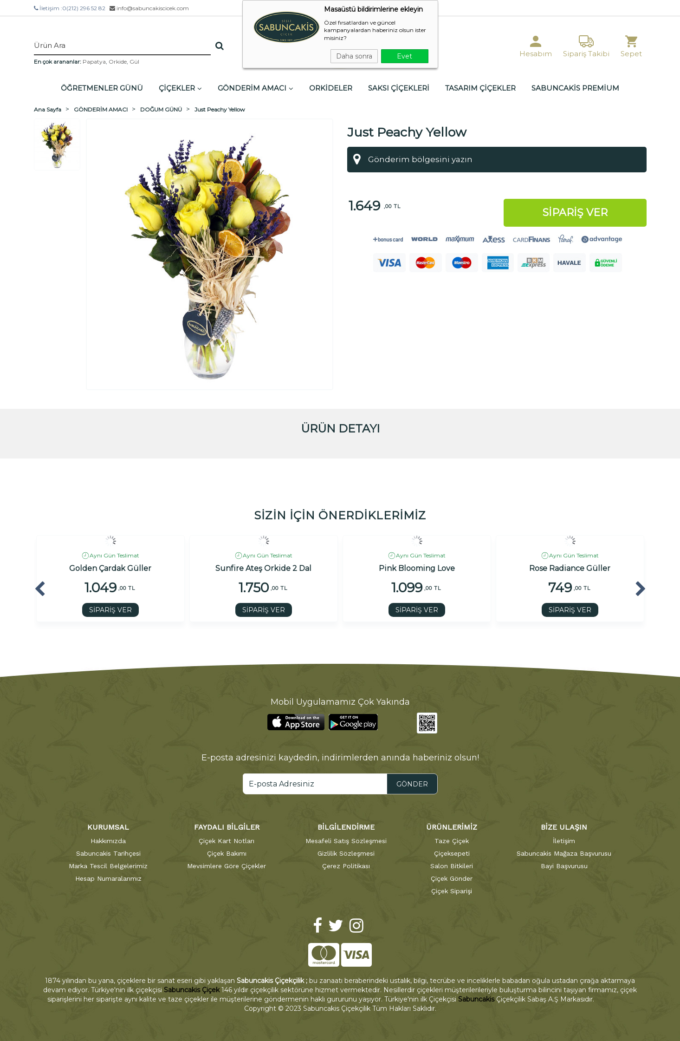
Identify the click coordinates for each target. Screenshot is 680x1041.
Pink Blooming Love (417, 568)
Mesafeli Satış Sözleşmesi (346, 841)
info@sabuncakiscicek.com (149, 8)
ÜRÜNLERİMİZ (451, 827)
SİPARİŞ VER (110, 610)
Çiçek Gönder (452, 878)
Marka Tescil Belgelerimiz (108, 866)
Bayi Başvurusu (564, 866)
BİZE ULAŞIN (564, 827)
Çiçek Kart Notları (226, 841)
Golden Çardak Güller (110, 568)
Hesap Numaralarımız (108, 878)
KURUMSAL (108, 827)
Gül (134, 61)
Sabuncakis (476, 999)
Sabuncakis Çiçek (192, 990)
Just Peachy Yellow (219, 109)
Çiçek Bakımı (226, 853)
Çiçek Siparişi (451, 891)
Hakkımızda (108, 841)
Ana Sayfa (47, 109)
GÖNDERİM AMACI (255, 88)
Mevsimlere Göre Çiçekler (226, 866)
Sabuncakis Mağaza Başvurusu (564, 853)
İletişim (564, 841)
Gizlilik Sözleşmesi (346, 853)
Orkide (118, 61)
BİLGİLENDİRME (346, 827)
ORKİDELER (330, 88)
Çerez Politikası (346, 866)
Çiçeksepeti (452, 853)
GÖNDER (412, 784)
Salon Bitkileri (451, 866)
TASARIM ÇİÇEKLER (480, 88)
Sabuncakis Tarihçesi (108, 853)
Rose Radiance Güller (569, 568)
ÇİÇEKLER (180, 88)
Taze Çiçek (451, 841)
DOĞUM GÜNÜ (161, 109)
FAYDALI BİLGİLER (226, 827)
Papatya (94, 61)
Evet (404, 56)
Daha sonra (354, 56)
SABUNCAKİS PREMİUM (575, 88)
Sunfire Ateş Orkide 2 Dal (263, 568)
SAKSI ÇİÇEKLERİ (398, 88)
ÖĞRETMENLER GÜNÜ (102, 88)
